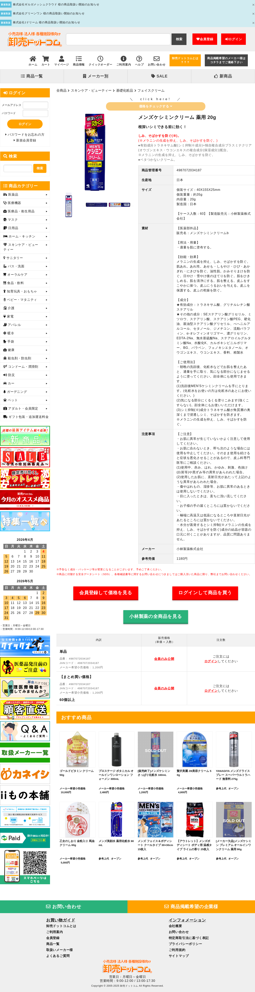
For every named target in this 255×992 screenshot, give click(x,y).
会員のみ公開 (164, 659)
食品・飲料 (15, 283)
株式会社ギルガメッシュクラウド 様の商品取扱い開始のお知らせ (56, 4)
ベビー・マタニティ (21, 299)
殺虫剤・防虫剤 (19, 358)
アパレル (14, 324)
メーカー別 (95, 76)
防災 (11, 375)
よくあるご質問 (58, 956)
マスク (12, 219)
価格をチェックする (155, 106)
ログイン (233, 39)
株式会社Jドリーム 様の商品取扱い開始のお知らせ (46, 22)
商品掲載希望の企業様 (191, 906)
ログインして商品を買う (205, 592)
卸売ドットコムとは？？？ (185, 60)
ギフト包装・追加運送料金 (28, 417)
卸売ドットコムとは (61, 926)
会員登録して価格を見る (105, 592)
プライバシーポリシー (185, 944)
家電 (10, 316)
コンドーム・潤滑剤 (22, 366)
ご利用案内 (54, 932)
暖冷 (10, 333)
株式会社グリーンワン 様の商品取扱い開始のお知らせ (49, 13)
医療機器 (14, 203)
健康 (11, 350)
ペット (12, 400)
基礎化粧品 (124, 90)
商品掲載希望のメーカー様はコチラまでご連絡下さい (226, 60)
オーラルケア (16, 274)
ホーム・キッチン (21, 236)
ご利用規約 (177, 950)
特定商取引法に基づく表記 (189, 938)
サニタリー (14, 258)
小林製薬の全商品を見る (155, 616)
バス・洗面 (16, 266)
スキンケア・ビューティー (91, 90)
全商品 (61, 90)
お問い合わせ (63, 906)
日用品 (12, 228)
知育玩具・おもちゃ (21, 291)
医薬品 (12, 194)
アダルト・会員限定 (22, 408)
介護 (11, 308)
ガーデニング (16, 391)
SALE (159, 76)
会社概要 (175, 926)
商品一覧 (32, 76)
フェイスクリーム (151, 90)
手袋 (10, 341)
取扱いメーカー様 (59, 950)
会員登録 (204, 39)
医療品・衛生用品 (21, 211)
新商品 (223, 76)
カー (11, 383)
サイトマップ (179, 956)
